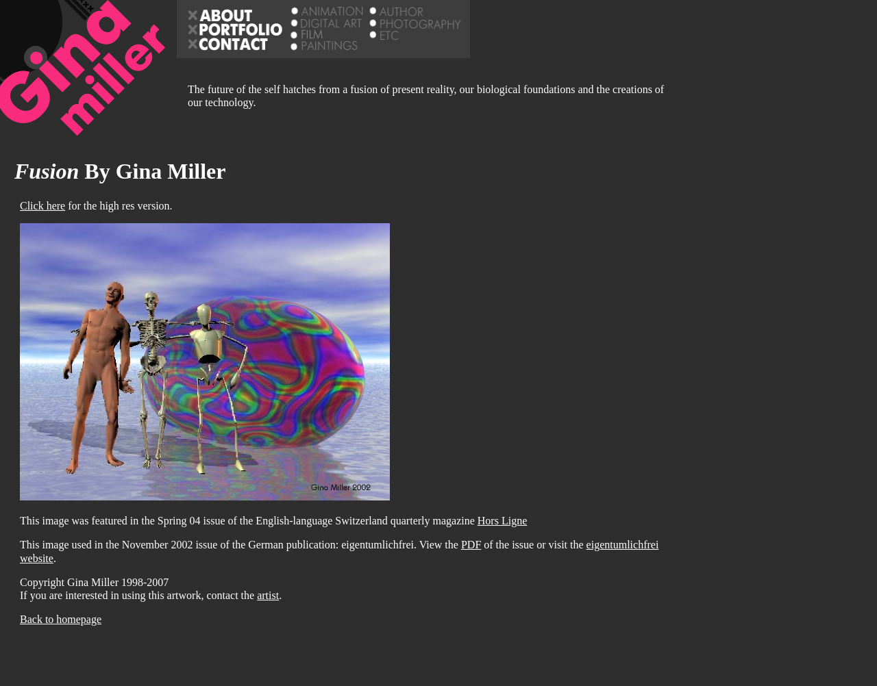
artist (268, 595)
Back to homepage (60, 619)
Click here (42, 206)
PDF (471, 544)
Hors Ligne (502, 520)
